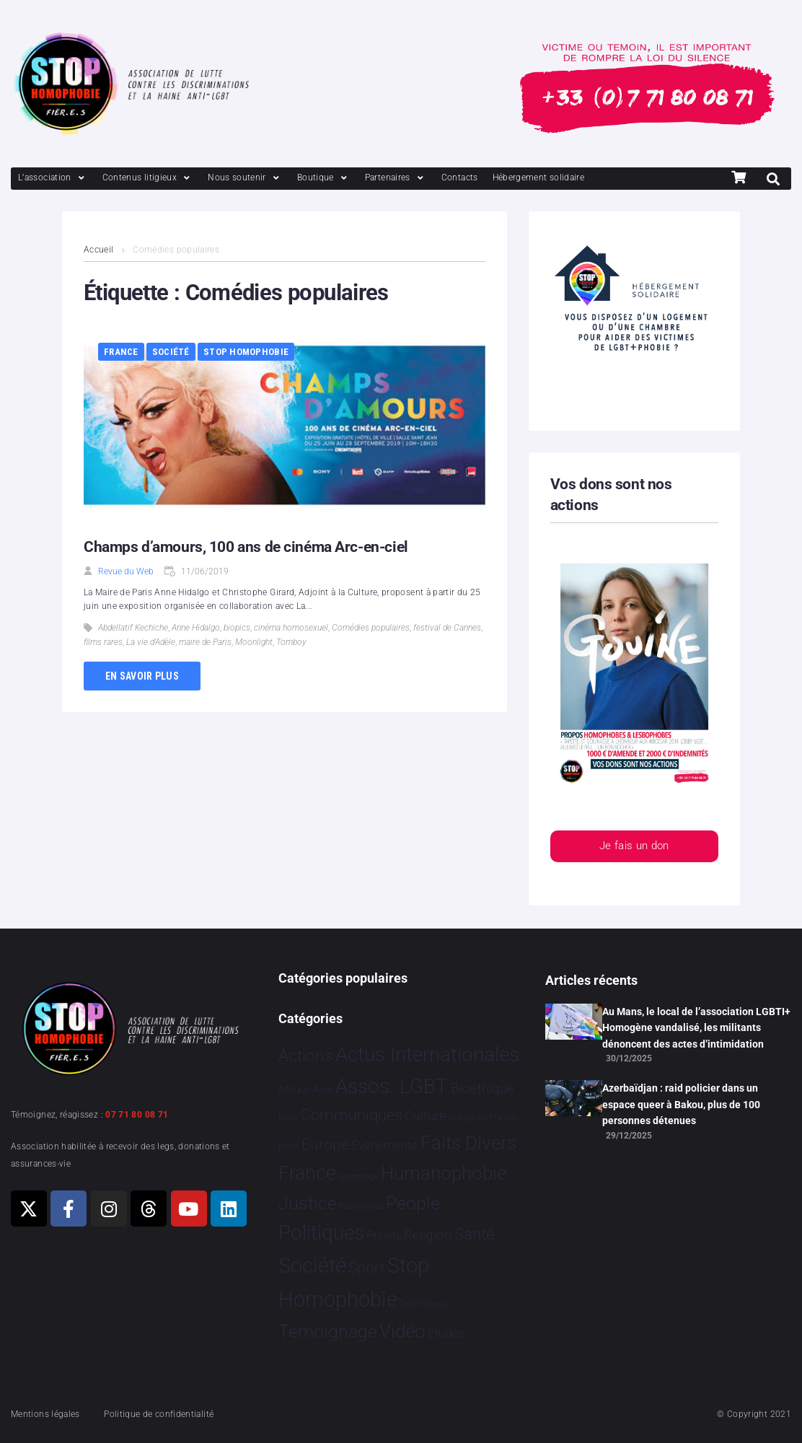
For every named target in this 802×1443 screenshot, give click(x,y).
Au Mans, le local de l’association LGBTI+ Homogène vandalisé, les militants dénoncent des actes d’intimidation (696, 1028)
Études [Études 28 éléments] (446, 1333)
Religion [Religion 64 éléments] (427, 1235)
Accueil (99, 250)
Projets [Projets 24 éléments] (384, 1235)
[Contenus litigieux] (147, 177)
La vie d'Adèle (150, 642)
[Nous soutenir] (245, 177)
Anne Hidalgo (196, 628)
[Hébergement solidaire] (538, 177)
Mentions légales (45, 1414)
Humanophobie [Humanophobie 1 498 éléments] (443, 1173)
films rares (103, 642)
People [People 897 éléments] (413, 1203)
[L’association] (53, 177)
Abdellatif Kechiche (133, 628)
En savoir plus (142, 676)
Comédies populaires (371, 628)
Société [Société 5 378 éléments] (312, 1265)
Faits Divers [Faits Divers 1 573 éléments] (468, 1143)
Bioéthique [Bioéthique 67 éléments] (482, 1089)
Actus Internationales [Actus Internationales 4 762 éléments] (427, 1054)
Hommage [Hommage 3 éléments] (358, 1177)
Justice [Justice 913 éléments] (307, 1203)
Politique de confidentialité (158, 1414)
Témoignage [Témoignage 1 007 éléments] (327, 1331)
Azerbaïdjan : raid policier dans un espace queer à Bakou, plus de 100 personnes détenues (681, 1104)
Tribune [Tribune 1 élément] (433, 1304)
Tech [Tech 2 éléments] (409, 1304)
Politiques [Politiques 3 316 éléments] (321, 1233)
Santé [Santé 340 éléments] (474, 1233)
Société (171, 351)
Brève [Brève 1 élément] (288, 1118)
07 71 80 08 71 (136, 1115)
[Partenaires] (396, 177)
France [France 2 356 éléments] (307, 1173)
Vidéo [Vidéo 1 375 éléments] (402, 1331)
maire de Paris (205, 642)
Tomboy (291, 642)
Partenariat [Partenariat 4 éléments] (361, 1206)
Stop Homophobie (245, 351)
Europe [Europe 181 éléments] (325, 1144)
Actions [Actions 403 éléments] (305, 1056)
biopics (237, 628)
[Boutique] (324, 177)
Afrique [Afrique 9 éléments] (294, 1089)
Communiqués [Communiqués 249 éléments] (351, 1115)
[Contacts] (459, 177)
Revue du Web (126, 571)
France (121, 351)
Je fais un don (634, 847)
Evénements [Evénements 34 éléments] (384, 1145)
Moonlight (254, 642)
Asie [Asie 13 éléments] (323, 1089)
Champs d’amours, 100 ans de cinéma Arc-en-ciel (246, 547)
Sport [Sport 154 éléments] (366, 1267)
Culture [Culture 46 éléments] (425, 1115)
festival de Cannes (447, 628)
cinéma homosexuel (291, 628)
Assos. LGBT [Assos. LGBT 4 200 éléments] (391, 1086)
